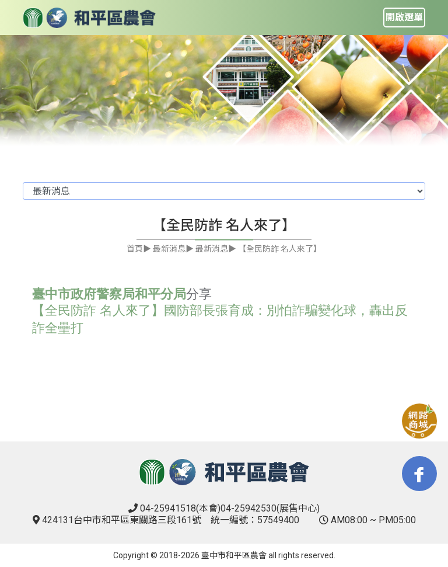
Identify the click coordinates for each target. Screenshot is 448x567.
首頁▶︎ (139, 248)
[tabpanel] (224, 91)
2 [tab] (233, 118)
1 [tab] (215, 118)
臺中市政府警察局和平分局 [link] (109, 294)
